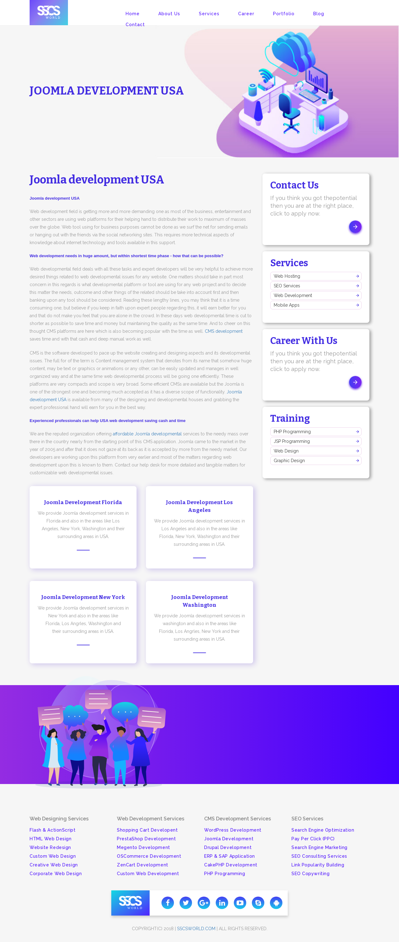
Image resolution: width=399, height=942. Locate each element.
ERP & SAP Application (229, 856)
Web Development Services (150, 819)
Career (246, 13)
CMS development (224, 331)
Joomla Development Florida (83, 502)
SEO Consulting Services (319, 856)
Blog (318, 13)
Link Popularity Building (317, 864)
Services (209, 13)
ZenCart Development (142, 864)
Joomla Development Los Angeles (199, 506)
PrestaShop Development (146, 838)
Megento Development (143, 847)
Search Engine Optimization (322, 830)
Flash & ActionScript (52, 830)
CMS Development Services (237, 819)
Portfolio (284, 13)
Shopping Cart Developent (147, 830)
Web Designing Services (59, 819)
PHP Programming (292, 431)
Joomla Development (228, 838)
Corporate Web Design (56, 873)
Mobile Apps (287, 305)
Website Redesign (50, 847)
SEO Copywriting (310, 873)
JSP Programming (292, 441)
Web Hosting (287, 276)
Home (133, 13)
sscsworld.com (196, 928)
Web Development (293, 295)
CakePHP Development (230, 864)
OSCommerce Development (149, 856)
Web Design (286, 450)
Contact (135, 24)
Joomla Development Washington (199, 601)
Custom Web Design (53, 856)
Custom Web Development (148, 873)
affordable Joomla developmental (147, 433)
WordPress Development (233, 830)
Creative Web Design (54, 864)
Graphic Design (289, 460)
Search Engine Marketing (319, 847)
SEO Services (287, 285)
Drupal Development (228, 847)
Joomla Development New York (83, 597)
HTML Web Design (50, 838)
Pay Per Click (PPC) (313, 838)
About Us (169, 13)
